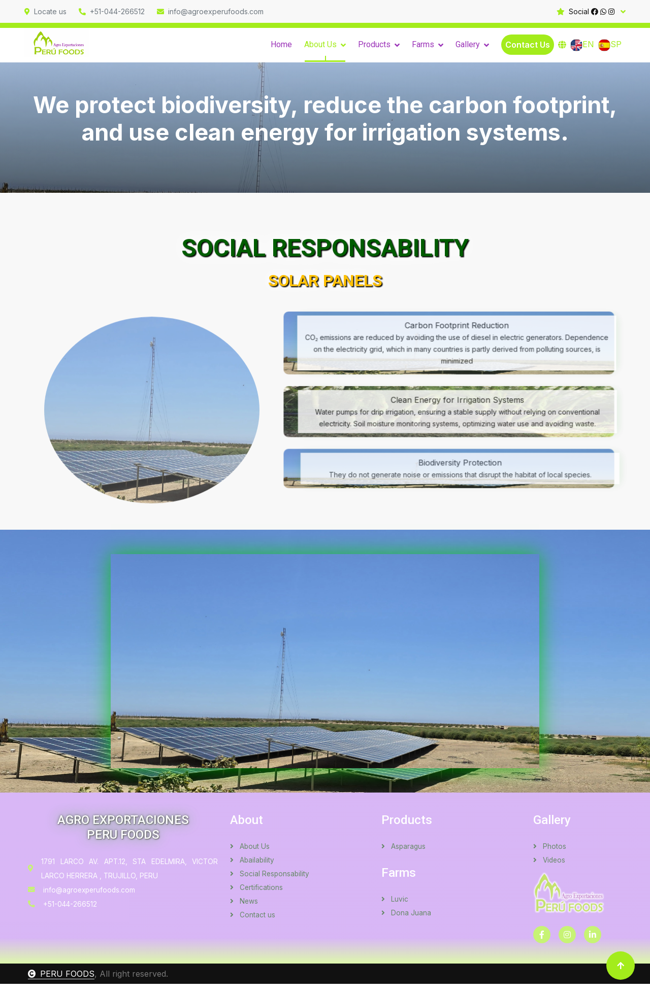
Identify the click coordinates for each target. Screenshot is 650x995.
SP (610, 47)
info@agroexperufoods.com (210, 11)
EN (582, 47)
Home (281, 46)
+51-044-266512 (112, 11)
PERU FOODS (61, 985)
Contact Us (527, 46)
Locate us (45, 11)
